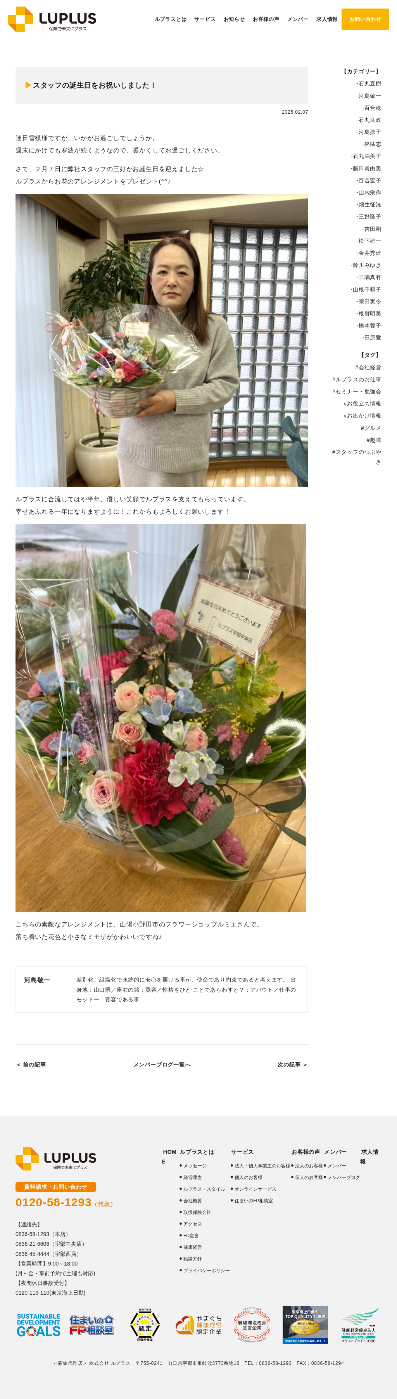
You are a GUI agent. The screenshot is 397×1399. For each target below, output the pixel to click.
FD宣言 (190, 1235)
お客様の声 (304, 1152)
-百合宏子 (368, 180)
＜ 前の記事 (31, 1064)
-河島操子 (368, 132)
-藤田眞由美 (366, 168)
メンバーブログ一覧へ (162, 1064)
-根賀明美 (368, 313)
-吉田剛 (371, 229)
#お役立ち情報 (362, 403)
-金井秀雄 (368, 253)
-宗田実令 (368, 301)
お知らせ (234, 19)
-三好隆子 (368, 216)
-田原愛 (371, 337)
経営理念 (192, 1177)
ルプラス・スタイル (204, 1189)
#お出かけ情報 (362, 415)
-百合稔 (371, 108)
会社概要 (192, 1200)
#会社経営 (368, 367)
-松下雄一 (368, 241)
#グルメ (371, 428)
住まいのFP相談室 (253, 1200)
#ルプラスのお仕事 (356, 379)
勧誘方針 (192, 1259)
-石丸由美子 (366, 156)
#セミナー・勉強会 (356, 391)
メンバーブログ (343, 1177)
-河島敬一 (368, 96)
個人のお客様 (248, 1177)
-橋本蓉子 (368, 325)
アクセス (192, 1224)
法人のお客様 (309, 1166)
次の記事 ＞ (293, 1064)
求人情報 (327, 19)
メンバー (336, 1166)
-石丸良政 (368, 120)
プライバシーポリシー (206, 1270)
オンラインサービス (255, 1189)
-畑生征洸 (368, 204)
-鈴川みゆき (366, 265)
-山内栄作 (368, 192)
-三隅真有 (368, 277)
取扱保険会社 (197, 1212)
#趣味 (374, 440)
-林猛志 (371, 144)
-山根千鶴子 (366, 289)
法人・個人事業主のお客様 (262, 1166)
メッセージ (194, 1166)
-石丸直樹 (368, 83)
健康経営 (192, 1247)
